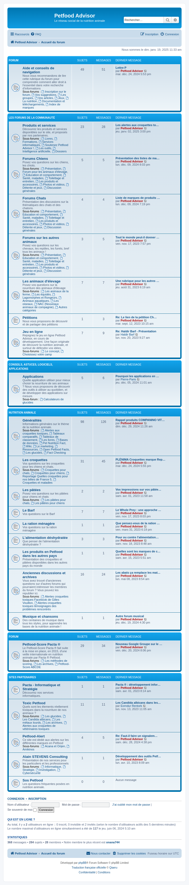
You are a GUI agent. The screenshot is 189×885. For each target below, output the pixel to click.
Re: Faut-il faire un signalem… (136, 735)
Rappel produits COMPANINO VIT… (140, 420)
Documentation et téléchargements (44, 103)
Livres (47, 138)
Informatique (51, 766)
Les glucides (32, 452)
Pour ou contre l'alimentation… (137, 537)
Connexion (15, 798)
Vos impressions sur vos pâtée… (138, 489)
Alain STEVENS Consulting (45, 757)
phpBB (82, 862)
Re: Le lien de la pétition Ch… (136, 317)
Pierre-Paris (128, 379)
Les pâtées (32, 490)
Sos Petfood (33, 780)
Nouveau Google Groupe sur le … (139, 644)
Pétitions (30, 318)
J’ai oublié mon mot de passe (131, 804)
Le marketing (43, 446)
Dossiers (59, 151)
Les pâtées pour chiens (48, 503)
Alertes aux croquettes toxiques (41, 432)
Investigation (46, 769)
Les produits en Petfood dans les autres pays (43, 554)
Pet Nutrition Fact (52, 443)
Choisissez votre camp (43, 353)
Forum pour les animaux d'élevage (45, 170)
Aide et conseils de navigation (38, 70)
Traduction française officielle (89, 867)
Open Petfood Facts (54, 449)
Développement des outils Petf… (138, 756)
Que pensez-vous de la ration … (138, 523)
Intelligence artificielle (39, 150)
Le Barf (28, 510)
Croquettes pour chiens (48, 473)
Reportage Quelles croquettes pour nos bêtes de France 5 (46, 476)
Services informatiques (38, 143)
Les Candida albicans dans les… (138, 702)
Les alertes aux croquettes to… (137, 125)
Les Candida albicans (44, 718)
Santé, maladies (43, 216)
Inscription (37, 798)
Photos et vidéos (51, 184)
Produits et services (39, 125)
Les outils (43, 148)
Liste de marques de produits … (138, 197)
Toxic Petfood (34, 703)
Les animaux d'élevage (41, 281)
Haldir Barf (127, 334)
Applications (33, 377)
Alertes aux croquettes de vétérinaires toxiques (45, 726)
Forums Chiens (35, 159)
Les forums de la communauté (32, 117)
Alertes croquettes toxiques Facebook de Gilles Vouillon (45, 599)
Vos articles (44, 98)
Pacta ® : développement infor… (138, 684)
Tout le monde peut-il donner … (137, 237)
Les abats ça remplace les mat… (138, 572)
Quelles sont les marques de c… (138, 551)
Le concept (50, 351)
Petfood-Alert (34, 736)
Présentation (51, 168)
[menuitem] (35, 34)
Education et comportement (42, 175)
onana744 (113, 842)
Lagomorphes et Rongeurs (40, 296)
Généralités (32, 420)
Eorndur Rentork (131, 705)
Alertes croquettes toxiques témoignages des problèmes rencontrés (42, 606)
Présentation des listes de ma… (138, 158)
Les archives (44, 663)
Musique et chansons (40, 616)
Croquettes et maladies (39, 481)
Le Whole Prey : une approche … (138, 510)
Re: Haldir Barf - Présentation (136, 331)
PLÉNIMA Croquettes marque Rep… (140, 459)
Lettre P (121, 67)
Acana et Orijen (53, 746)
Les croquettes (35, 460)
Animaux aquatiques (42, 299)
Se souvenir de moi (22, 809)
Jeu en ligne (33, 332)
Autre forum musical (130, 616)
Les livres (47, 439)
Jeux (59, 98)
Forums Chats (34, 198)
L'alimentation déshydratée (45, 538)
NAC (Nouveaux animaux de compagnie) (41, 305)
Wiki (27, 446)
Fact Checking (55, 452)
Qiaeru (113, 867)
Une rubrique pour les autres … (137, 280)
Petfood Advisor (132, 70)
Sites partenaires (22, 677)
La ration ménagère (39, 524)
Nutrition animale (22, 412)
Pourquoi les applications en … (137, 376)
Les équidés (41, 294)
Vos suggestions (44, 94)
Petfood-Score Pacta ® (41, 644)
